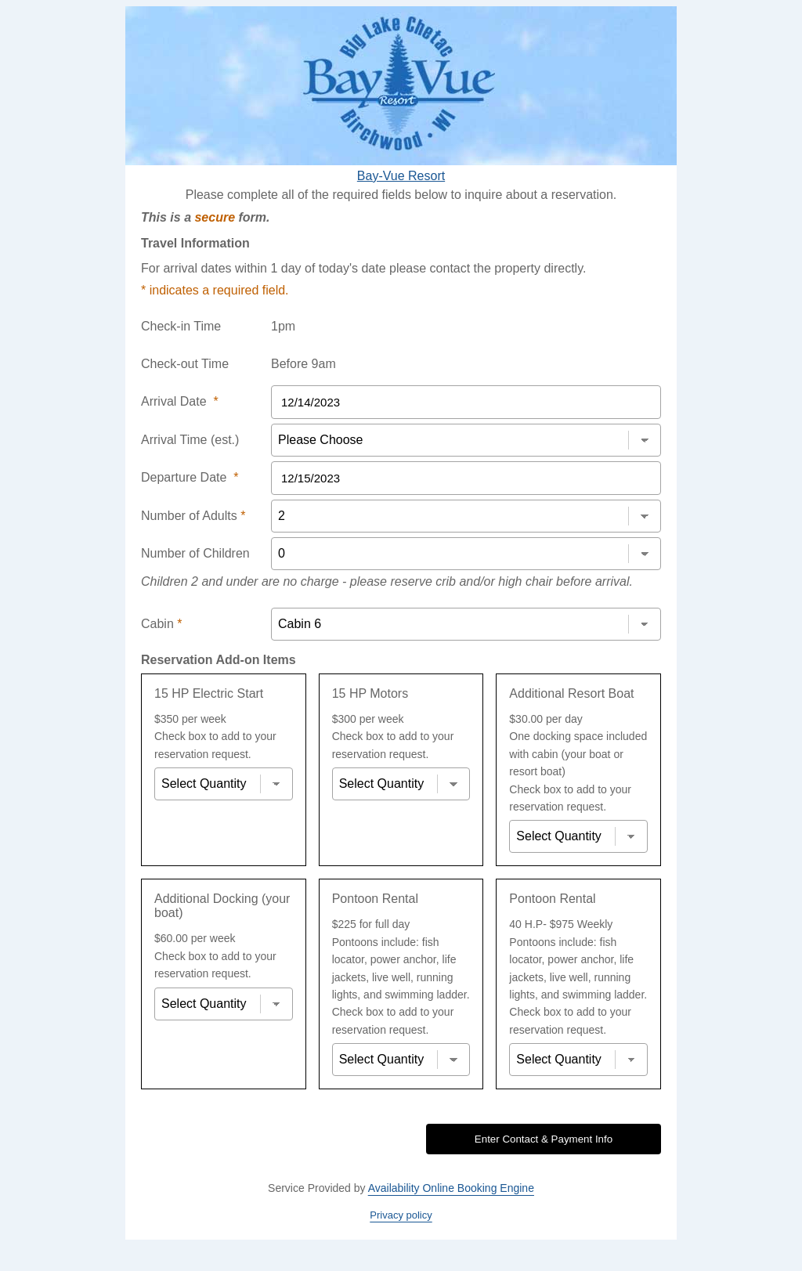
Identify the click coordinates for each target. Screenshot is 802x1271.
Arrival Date (180, 401)
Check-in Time (181, 326)
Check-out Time (185, 363)
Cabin (161, 623)
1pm (283, 326)
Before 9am (303, 363)
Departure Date (190, 477)
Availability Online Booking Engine (451, 1188)
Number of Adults (193, 515)
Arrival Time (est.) (190, 439)
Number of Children (195, 553)
